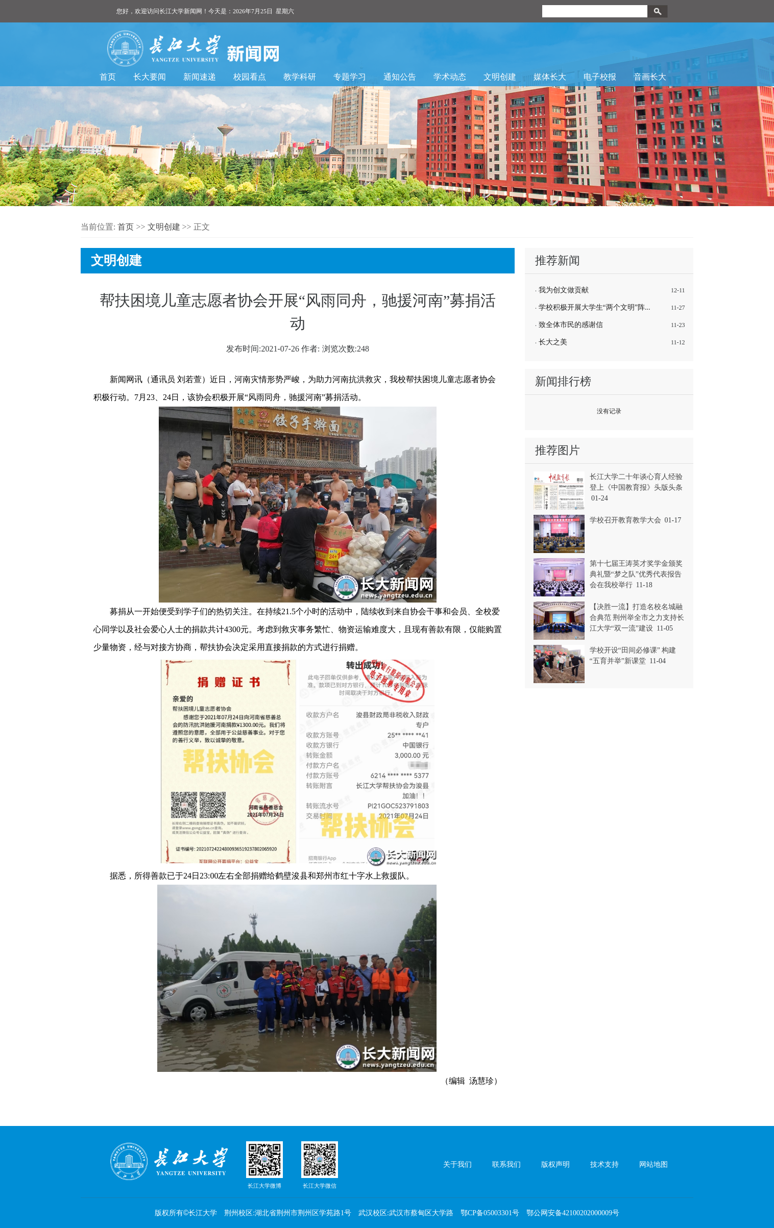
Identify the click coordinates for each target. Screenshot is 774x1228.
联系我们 (506, 1164)
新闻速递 (199, 76)
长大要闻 (149, 76)
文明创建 (499, 76)
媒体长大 (550, 76)
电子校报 (600, 76)
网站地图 (653, 1164)
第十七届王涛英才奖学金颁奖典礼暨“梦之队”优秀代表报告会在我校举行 (636, 574)
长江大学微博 (264, 1164)
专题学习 (349, 76)
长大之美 (553, 342)
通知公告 (399, 76)
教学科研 (299, 76)
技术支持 (604, 1164)
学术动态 (449, 76)
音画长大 (650, 76)
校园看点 (249, 76)
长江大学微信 (319, 1164)
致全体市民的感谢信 (571, 325)
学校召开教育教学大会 (625, 520)
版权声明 (555, 1164)
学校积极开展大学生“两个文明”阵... (594, 307)
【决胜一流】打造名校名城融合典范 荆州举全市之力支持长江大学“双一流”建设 (637, 617)
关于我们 (457, 1164)
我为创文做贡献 (564, 290)
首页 (108, 76)
